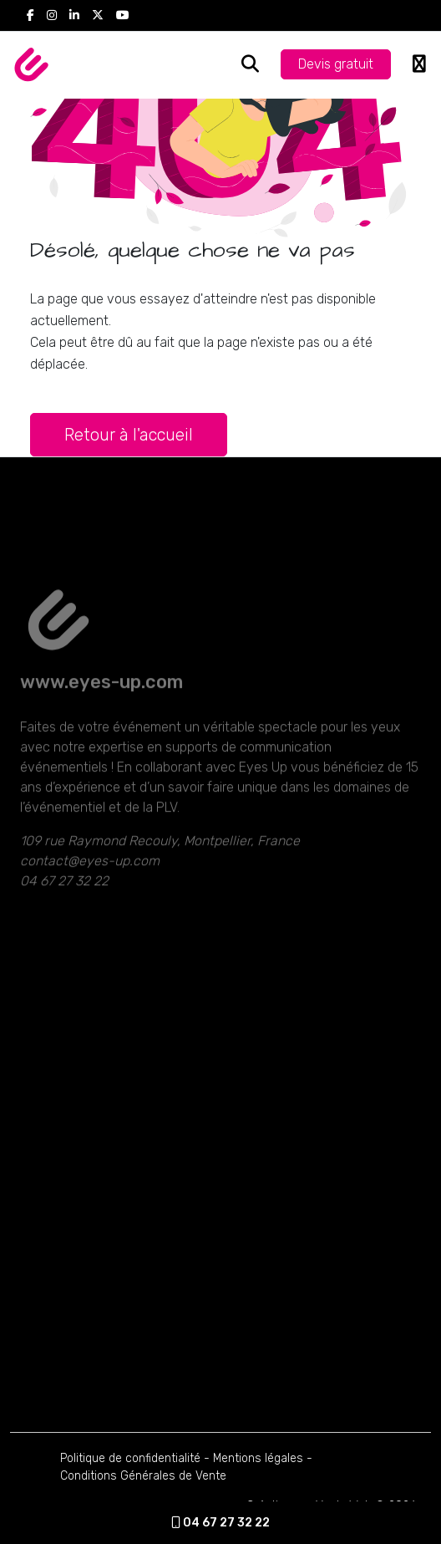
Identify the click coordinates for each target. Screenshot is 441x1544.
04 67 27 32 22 (220, 1523)
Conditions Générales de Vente (143, 1476)
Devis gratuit (335, 64)
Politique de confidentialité (130, 1458)
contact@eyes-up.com (90, 886)
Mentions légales (258, 1458)
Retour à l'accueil (128, 435)
